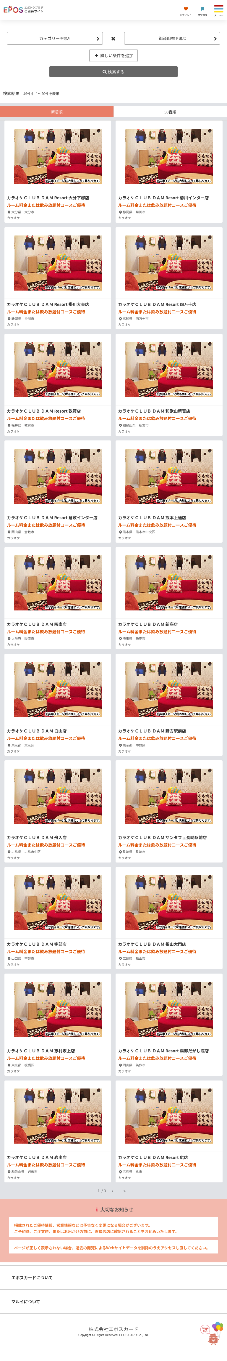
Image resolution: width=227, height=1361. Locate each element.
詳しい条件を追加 (114, 55)
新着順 (57, 112)
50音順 (170, 112)
